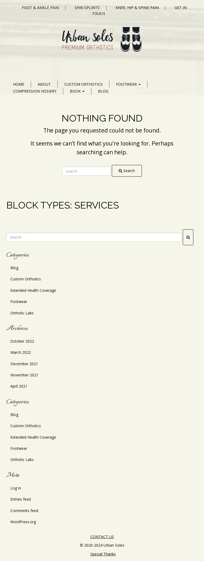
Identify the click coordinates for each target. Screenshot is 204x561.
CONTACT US (102, 536)
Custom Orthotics (83, 84)
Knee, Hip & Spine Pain (137, 7)
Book (77, 91)
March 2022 (20, 352)
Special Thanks (103, 553)
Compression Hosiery (34, 91)
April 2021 (18, 386)
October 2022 (22, 341)
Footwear (128, 84)
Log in (15, 488)
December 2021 (24, 363)
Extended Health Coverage (33, 290)
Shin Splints (87, 7)
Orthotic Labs (22, 312)
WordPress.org (23, 521)
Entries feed (20, 499)
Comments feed (24, 510)
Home (18, 84)
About (44, 84)
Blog (103, 91)
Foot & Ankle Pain (40, 7)
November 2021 (24, 374)
